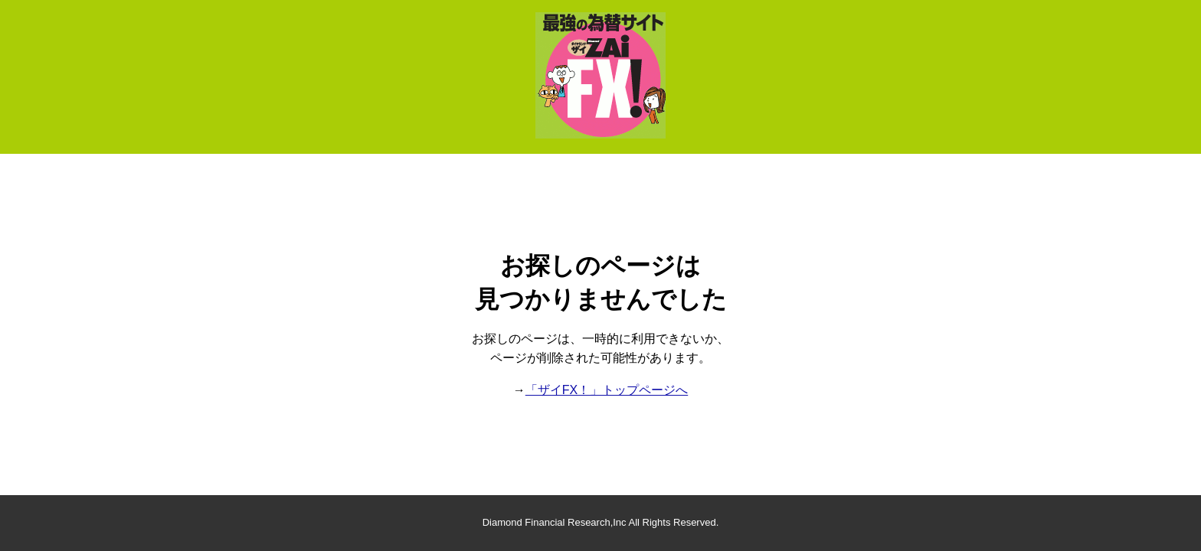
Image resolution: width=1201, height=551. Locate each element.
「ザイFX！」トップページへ (606, 389)
